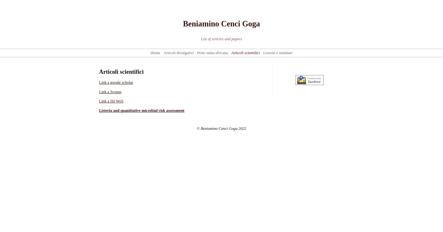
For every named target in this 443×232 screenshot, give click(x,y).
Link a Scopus (110, 92)
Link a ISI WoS (111, 101)
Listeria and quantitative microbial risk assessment (142, 110)
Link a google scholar (116, 82)
